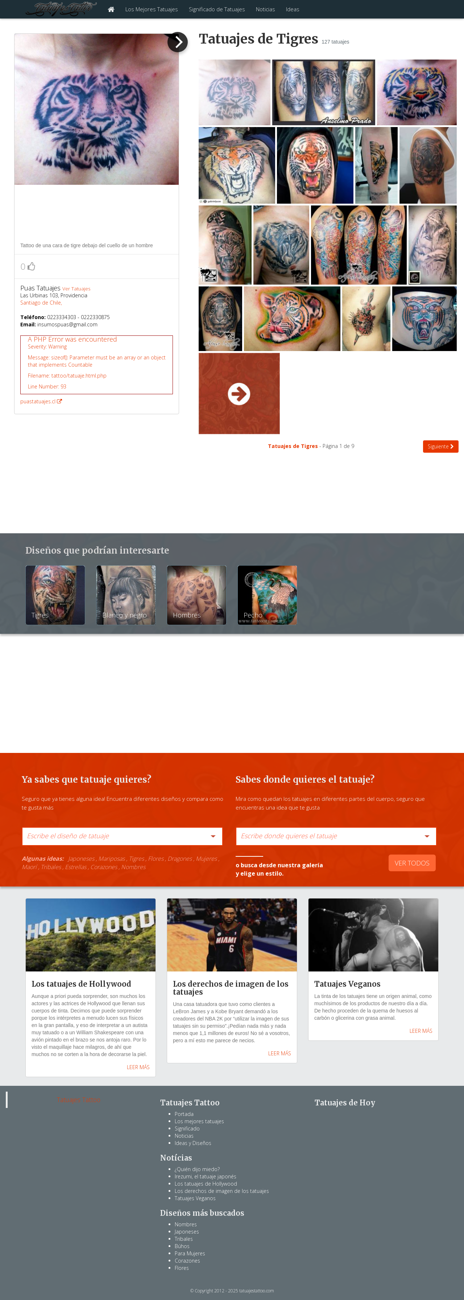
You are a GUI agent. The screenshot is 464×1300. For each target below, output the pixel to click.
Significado (187, 1128)
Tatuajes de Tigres (293, 446)
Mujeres (206, 859)
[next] (177, 42)
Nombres (133, 867)
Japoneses (81, 859)
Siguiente (441, 446)
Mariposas (111, 859)
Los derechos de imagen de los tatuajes (222, 1190)
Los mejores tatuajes (199, 1121)
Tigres (136, 859)
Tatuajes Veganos (195, 1198)
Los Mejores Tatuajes (151, 9)
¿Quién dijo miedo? (197, 1169)
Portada (184, 1113)
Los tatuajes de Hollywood (206, 1183)
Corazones (103, 867)
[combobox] (122, 836)
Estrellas (75, 867)
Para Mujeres (190, 1253)
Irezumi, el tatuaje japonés (205, 1176)
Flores (155, 859)
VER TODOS (412, 863)
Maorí (29, 867)
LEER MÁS (138, 1067)
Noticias (265, 9)
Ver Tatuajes (76, 288)
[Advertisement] (97, 213)
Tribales (51, 867)
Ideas (292, 9)
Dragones (179, 859)
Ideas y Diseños (193, 1143)
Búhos (182, 1246)
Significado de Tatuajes (217, 9)
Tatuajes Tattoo (78, 1099)
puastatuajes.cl (96, 370)
